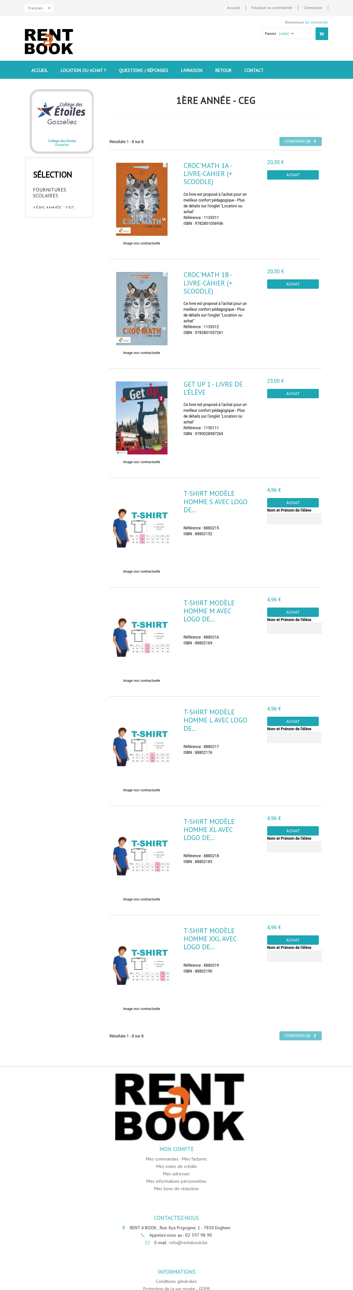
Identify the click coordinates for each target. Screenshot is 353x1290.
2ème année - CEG (54, 219)
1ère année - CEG (54, 206)
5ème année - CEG (54, 257)
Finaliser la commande (271, 7)
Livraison (191, 70)
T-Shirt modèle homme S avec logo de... (215, 501)
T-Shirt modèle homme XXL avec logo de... (210, 938)
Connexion (313, 7)
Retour (223, 70)
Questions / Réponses (143, 70)
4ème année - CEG (54, 244)
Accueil (233, 7)
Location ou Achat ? (83, 70)
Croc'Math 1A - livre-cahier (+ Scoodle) (208, 173)
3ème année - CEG (54, 231)
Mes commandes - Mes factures (176, 1159)
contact (254, 70)
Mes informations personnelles (176, 1181)
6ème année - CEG (54, 269)
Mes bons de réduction (176, 1188)
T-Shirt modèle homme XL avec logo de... (209, 829)
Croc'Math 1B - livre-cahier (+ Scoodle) (208, 282)
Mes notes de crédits (176, 1166)
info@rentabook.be (188, 1242)
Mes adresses (176, 1174)
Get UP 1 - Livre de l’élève (213, 388)
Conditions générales (176, 1281)
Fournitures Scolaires (49, 191)
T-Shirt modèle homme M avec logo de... (209, 610)
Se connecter (316, 22)
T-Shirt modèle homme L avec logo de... (215, 720)
